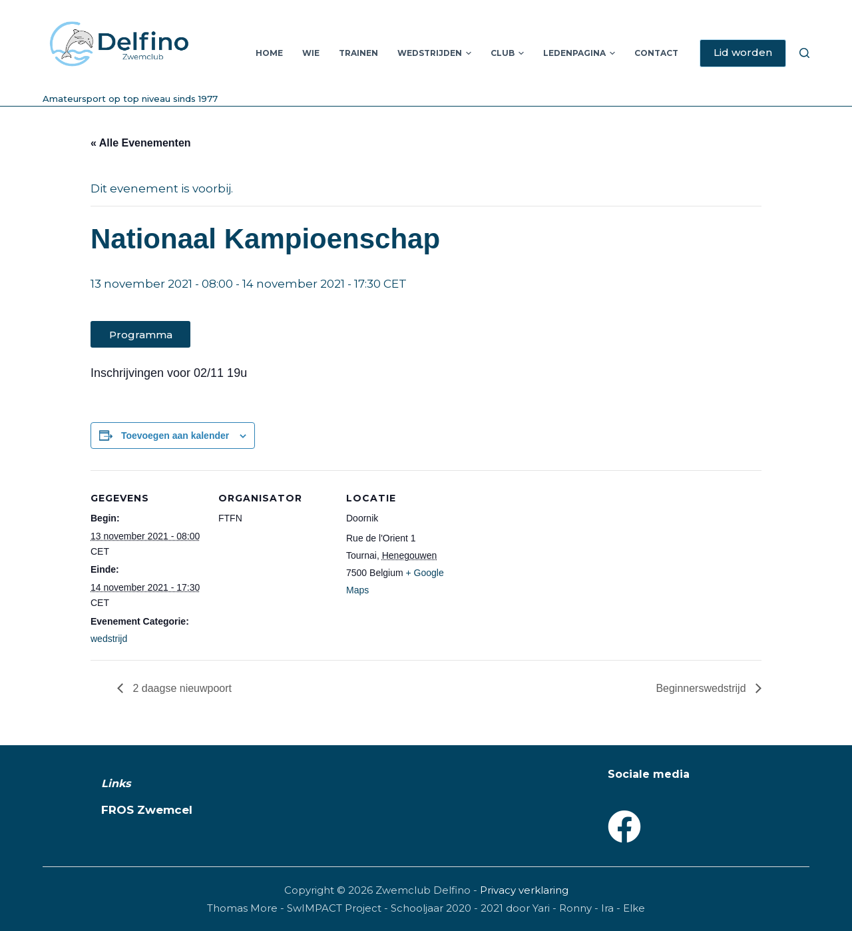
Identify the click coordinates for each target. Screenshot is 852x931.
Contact (656, 53)
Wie (311, 53)
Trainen (358, 53)
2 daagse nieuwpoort (181, 688)
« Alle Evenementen (141, 143)
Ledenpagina (579, 53)
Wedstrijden (434, 53)
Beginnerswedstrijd (702, 688)
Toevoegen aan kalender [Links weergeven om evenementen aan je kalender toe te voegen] (175, 435)
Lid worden (743, 52)
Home (269, 53)
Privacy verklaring (524, 890)
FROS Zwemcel (146, 809)
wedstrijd (109, 638)
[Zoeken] (804, 53)
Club (507, 53)
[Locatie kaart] (544, 561)
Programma (140, 334)
